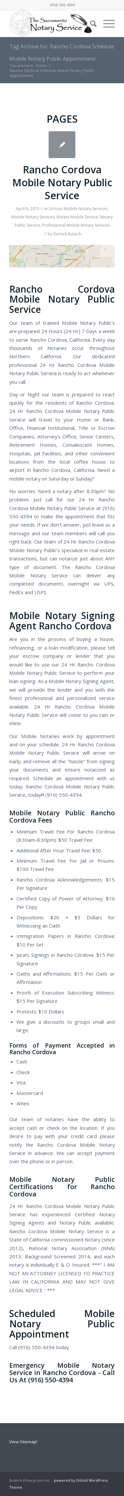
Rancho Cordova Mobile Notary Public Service (62, 182)
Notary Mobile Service (77, 217)
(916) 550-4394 (62, 4)
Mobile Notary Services (33, 217)
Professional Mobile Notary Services (76, 225)
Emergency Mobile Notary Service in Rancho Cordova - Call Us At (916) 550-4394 (62, 1372)
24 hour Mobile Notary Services (78, 208)
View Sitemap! (23, 1442)
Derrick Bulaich (67, 234)
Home (41, 65)
